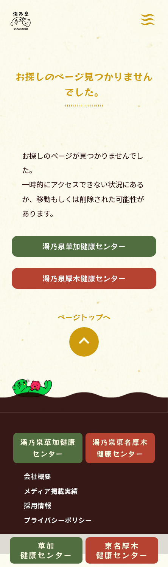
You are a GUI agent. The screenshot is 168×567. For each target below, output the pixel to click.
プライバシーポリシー (58, 520)
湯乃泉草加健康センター (84, 246)
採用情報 (37, 505)
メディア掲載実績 (51, 491)
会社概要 (37, 476)
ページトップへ (84, 334)
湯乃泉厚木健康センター (84, 278)
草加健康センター (46, 550)
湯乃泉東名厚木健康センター (120, 448)
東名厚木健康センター (122, 550)
